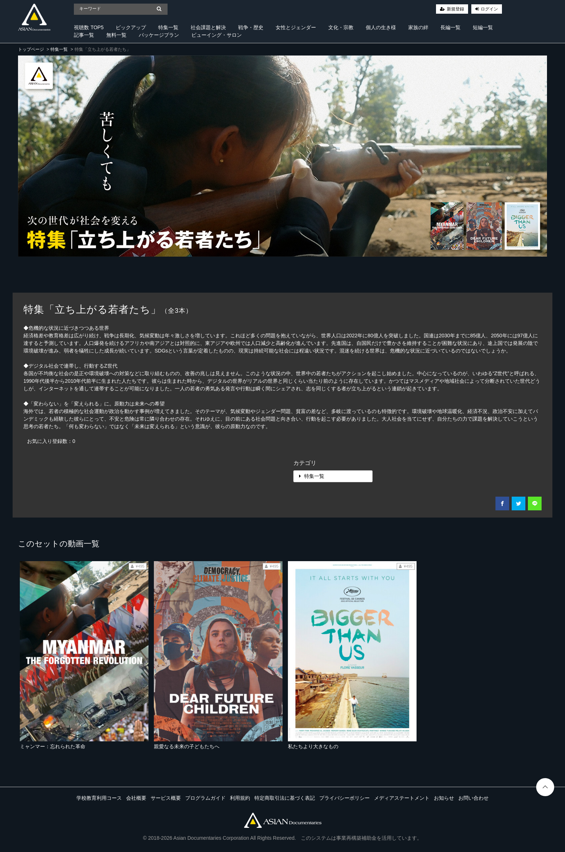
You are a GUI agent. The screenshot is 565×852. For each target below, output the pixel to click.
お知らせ (444, 798)
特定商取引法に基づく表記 (284, 798)
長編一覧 (450, 27)
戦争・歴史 (250, 27)
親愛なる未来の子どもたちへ (186, 746)
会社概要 (136, 798)
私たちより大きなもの (313, 746)
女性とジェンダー (296, 27)
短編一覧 (483, 27)
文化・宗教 (340, 27)
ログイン (489, 9)
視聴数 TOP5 (88, 27)
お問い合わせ (473, 798)
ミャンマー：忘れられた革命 (52, 746)
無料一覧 (116, 35)
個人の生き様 (381, 27)
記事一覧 (84, 35)
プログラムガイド (205, 798)
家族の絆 (418, 27)
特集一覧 (168, 27)
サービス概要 (166, 798)
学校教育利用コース (99, 798)
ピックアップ (131, 27)
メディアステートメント (402, 798)
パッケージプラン (159, 35)
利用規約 (240, 798)
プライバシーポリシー (344, 798)
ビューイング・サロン (216, 35)
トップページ (31, 49)
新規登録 (455, 9)
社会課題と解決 (208, 27)
